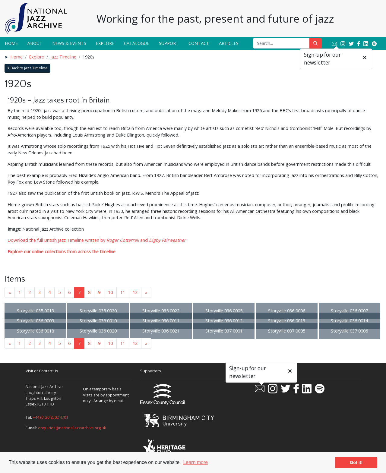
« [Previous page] (9, 292)
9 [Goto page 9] (99, 292)
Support (169, 43)
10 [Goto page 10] (110, 292)
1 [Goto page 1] (19, 292)
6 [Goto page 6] (69, 292)
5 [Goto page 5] (59, 292)
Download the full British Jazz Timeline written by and (97, 240)
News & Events (69, 43)
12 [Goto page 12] (135, 292)
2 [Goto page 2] (29, 292)
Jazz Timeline (63, 57)
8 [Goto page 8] (89, 292)
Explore (105, 43)
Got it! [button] (356, 462)
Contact (198, 43)
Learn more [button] (195, 462)
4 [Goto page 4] (49, 292)
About (35, 43)
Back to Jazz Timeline (27, 68)
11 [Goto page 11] (122, 292)
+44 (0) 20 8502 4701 (50, 417)
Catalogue (136, 43)
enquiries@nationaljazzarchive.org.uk (72, 427)
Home (11, 43)
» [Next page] (146, 292)
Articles (229, 43)
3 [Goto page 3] (39, 292)
